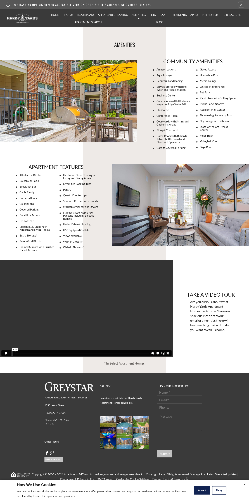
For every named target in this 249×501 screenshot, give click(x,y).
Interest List (210, 14)
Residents (179, 14)
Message (166, 416)
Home (55, 14)
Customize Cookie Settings (132, 479)
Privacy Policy (85, 479)
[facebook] (46, 453)
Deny (219, 490)
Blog (159, 22)
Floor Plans (85, 14)
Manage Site (197, 474)
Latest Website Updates (222, 474)
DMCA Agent (105, 479)
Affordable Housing (113, 14)
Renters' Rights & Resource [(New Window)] (168, 479)
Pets (153, 14)
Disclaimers (67, 479)
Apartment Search (88, 22)
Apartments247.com (76, 474)
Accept (202, 490)
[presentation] (184, 441)
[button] (241, 5)
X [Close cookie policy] (244, 484)
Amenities (139, 14)
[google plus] (52, 453)
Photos (68, 14)
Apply (194, 14)
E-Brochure (232, 14)
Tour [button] (164, 14)
